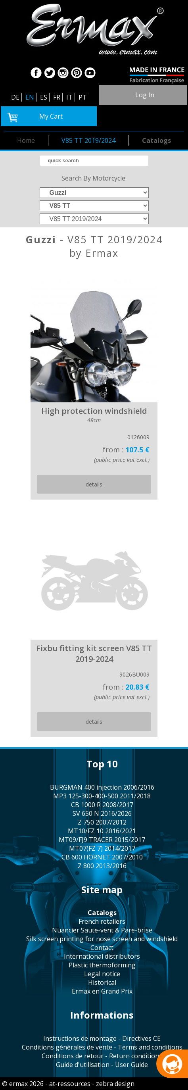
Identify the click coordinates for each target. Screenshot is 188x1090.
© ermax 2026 (23, 1083)
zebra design (115, 1083)
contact (101, 947)
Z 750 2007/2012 (102, 822)
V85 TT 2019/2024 (88, 140)
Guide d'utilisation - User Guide (102, 1064)
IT (69, 97)
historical (102, 982)
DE (15, 97)
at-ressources (69, 1083)
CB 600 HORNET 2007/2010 (102, 857)
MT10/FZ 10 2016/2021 (102, 831)
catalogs (156, 140)
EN (29, 97)
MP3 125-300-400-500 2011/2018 (102, 796)
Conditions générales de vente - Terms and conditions (102, 1047)
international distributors (102, 956)
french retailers (102, 921)
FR (56, 97)
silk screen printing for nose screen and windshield (102, 938)
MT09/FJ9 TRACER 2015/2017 (102, 839)
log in (144, 94)
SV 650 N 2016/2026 (102, 813)
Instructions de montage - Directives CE (102, 1038)
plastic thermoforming (102, 965)
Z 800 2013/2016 (102, 865)
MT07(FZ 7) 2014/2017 (102, 848)
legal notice (102, 973)
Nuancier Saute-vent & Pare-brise (102, 930)
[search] (94, 160)
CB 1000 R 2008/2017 (102, 804)
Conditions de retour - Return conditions (102, 1056)
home (26, 140)
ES (43, 97)
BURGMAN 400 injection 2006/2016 (102, 787)
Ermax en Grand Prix (102, 991)
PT (83, 97)
